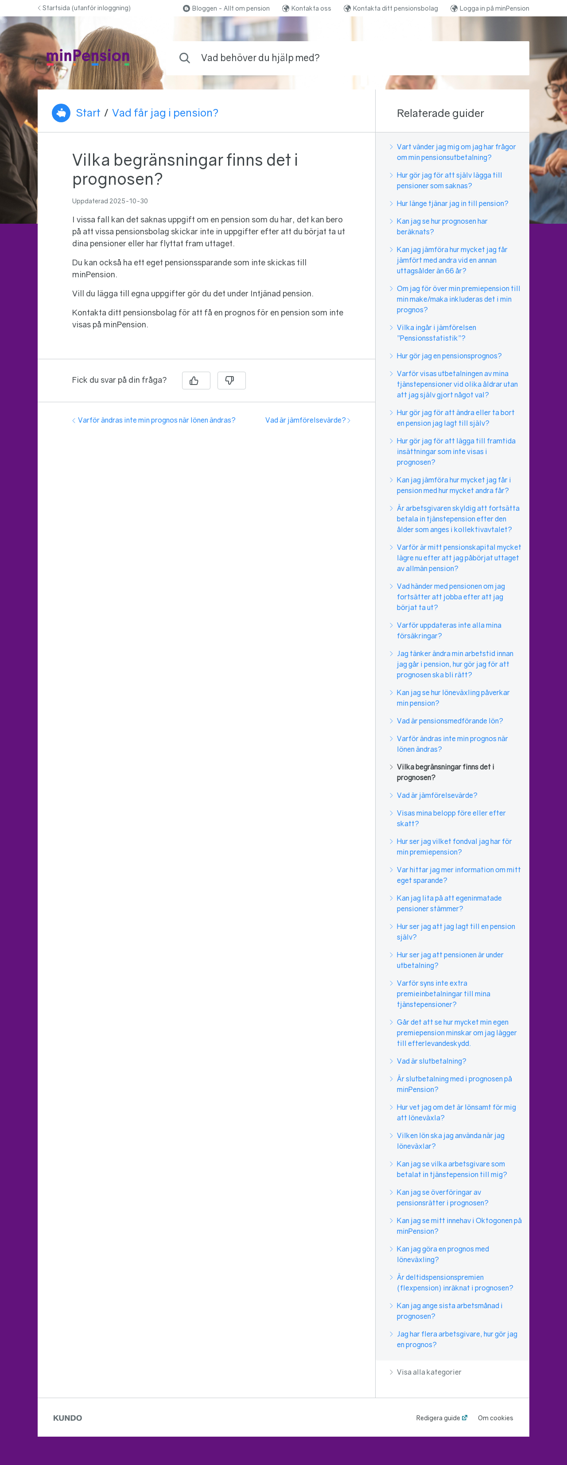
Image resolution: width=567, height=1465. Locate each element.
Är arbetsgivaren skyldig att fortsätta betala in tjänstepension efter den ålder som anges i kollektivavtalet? (455, 519)
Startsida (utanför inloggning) (84, 8)
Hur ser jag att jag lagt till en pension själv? (452, 931)
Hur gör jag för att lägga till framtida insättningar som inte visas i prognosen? (453, 451)
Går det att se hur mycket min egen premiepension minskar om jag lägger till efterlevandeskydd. (453, 1033)
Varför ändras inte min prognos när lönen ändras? (154, 420)
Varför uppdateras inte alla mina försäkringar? (445, 630)
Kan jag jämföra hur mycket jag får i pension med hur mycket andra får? (450, 485)
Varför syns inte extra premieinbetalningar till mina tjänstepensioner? (440, 994)
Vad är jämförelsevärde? (307, 420)
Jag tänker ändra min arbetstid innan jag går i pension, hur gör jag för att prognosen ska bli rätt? (451, 664)
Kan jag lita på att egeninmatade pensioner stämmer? (446, 903)
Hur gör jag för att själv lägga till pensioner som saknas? (446, 180)
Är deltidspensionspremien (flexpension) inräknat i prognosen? (451, 1282)
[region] (206, 251)
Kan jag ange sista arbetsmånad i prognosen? (446, 1311)
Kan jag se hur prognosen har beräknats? (439, 226)
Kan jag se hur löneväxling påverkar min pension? (450, 697)
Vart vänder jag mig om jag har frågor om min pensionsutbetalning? (453, 152)
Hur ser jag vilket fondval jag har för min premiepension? (451, 846)
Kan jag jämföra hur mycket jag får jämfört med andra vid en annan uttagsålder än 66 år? (449, 260)
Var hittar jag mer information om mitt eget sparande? (455, 875)
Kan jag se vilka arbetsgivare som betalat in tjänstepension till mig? (448, 1169)
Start (88, 112)
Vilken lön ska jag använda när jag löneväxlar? (447, 1140)
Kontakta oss (306, 8)
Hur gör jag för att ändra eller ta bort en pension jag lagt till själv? (452, 417)
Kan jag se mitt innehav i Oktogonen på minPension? (456, 1226)
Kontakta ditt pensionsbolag (391, 8)
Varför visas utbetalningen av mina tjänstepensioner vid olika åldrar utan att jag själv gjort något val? (454, 384)
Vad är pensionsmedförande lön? (446, 720)
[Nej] (231, 380)
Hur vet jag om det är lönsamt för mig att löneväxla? (453, 1112)
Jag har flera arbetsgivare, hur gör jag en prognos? (453, 1339)
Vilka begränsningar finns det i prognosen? (442, 772)
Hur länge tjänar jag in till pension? (449, 203)
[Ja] (196, 380)
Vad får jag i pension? (165, 112)
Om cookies (495, 1418)
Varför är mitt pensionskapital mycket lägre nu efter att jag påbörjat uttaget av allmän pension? (455, 558)
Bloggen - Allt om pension (226, 8)
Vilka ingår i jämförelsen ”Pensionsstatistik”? (433, 332)
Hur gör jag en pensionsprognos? (446, 355)
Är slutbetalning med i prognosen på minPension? (451, 1084)
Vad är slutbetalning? (428, 1061)
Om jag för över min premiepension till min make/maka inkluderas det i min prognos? (455, 299)
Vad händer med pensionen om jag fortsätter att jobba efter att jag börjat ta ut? (447, 597)
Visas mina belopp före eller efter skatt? (448, 818)
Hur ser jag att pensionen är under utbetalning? (447, 960)
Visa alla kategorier (426, 1372)
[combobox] (347, 58)
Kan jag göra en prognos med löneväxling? (439, 1254)
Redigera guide (438, 1418)
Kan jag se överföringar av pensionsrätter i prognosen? (439, 1197)
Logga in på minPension (489, 8)
